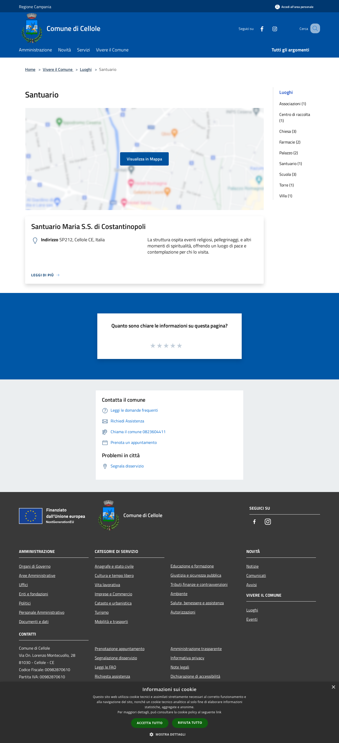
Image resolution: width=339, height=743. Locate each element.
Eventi (252, 619)
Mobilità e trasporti (111, 621)
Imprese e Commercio (113, 594)
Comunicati (256, 575)
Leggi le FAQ (105, 667)
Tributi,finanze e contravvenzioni (199, 584)
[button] (169, 734)
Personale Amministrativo (41, 612)
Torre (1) (286, 185)
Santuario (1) (290, 163)
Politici (25, 603)
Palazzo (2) (288, 153)
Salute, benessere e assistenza (197, 603)
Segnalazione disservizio (116, 658)
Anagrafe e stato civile (114, 566)
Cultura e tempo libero (114, 575)
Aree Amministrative (37, 575)
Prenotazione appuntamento (119, 649)
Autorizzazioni (183, 612)
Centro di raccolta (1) (294, 117)
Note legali (180, 667)
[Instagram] (268, 28)
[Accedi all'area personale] (294, 7)
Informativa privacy (187, 658)
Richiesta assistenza (112, 676)
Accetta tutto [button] (150, 723)
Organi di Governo (34, 566)
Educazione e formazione (192, 566)
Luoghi (86, 69)
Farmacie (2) (289, 142)
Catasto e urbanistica (113, 603)
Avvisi (251, 585)
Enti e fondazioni (33, 594)
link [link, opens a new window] (218, 712)
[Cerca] (314, 28)
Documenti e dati (34, 621)
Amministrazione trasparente (196, 649)
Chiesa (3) (287, 131)
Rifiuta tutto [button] (190, 722)
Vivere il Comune (58, 69)
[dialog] (169, 712)
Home (30, 69)
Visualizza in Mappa (144, 159)
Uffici (23, 585)
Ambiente (179, 594)
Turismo (102, 612)
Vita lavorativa (107, 585)
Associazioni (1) (292, 104)
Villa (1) (285, 196)
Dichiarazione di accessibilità (195, 676)
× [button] (333, 687)
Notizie (252, 566)
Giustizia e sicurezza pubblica (196, 575)
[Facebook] (255, 28)
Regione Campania (35, 7)
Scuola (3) (287, 174)
